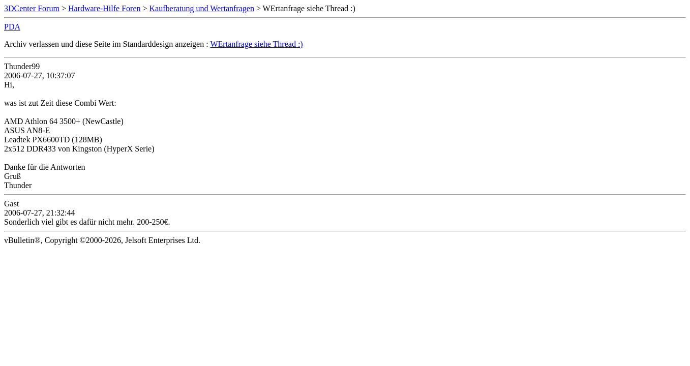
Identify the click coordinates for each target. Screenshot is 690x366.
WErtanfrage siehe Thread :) (256, 44)
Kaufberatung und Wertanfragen (201, 8)
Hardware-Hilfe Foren (104, 8)
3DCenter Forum (31, 8)
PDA (12, 26)
